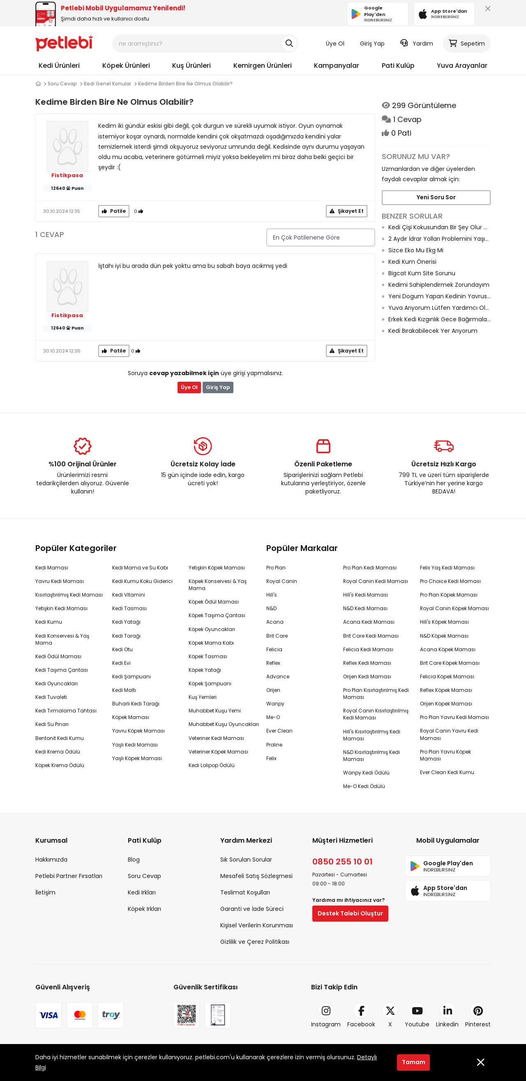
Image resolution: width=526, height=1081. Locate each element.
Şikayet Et (347, 210)
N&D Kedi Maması (365, 608)
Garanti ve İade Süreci (252, 909)
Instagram (326, 1015)
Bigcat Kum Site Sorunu (421, 273)
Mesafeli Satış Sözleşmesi (256, 876)
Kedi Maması (51, 567)
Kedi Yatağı (126, 621)
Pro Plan (276, 567)
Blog (134, 859)
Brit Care (277, 635)
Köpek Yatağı (205, 669)
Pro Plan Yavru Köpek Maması (445, 755)
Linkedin (447, 1015)
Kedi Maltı (124, 690)
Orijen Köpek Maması (446, 703)
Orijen (273, 690)
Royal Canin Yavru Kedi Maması (449, 734)
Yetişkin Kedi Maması (61, 608)
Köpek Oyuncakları (212, 629)
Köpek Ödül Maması (214, 601)
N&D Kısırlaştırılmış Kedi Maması (371, 756)
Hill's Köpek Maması (444, 621)
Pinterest (478, 1015)
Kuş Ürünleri (191, 65)
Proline (274, 744)
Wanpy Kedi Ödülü (366, 772)
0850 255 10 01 (342, 861)
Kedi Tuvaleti (51, 697)
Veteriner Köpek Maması (218, 751)
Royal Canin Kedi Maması (375, 581)
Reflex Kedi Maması (367, 662)
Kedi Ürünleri (59, 65)
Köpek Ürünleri (126, 65)
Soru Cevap (62, 83)
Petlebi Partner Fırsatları (68, 876)
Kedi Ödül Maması (58, 656)
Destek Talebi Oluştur (350, 913)
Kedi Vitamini (128, 594)
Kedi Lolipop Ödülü (212, 765)
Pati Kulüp (398, 65)
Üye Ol (335, 43)
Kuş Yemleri (203, 697)
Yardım (416, 43)
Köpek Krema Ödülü (59, 765)
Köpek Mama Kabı (211, 642)
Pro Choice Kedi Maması (450, 581)
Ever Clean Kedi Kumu (447, 772)
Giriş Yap (372, 43)
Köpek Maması (130, 717)
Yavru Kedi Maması (59, 581)
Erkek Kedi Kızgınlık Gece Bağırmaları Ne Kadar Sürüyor (439, 319)
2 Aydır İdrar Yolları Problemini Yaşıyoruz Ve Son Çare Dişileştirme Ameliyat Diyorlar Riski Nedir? (439, 239)
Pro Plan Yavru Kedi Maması (454, 717)
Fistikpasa (67, 175)
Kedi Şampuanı (131, 676)
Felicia (274, 649)
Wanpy (275, 703)
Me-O (273, 717)
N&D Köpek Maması (444, 635)
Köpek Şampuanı (210, 683)
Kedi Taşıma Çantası (61, 669)
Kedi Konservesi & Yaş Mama (62, 639)
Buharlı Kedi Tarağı (135, 703)
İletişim (45, 892)
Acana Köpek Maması (447, 649)
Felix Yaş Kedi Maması (447, 567)
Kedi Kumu (48, 621)
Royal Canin (281, 581)
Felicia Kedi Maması (368, 649)
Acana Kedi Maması (368, 621)
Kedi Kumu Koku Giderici (142, 581)
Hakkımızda (51, 859)
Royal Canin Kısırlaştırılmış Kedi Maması (375, 714)
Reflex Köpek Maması (446, 690)
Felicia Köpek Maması (447, 676)
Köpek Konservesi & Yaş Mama (218, 585)
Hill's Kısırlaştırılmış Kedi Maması (371, 735)
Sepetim (467, 43)
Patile (114, 210)
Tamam (413, 1062)
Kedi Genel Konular (107, 83)
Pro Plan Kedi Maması (370, 567)
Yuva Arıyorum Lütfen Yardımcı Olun (439, 308)
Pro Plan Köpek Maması (449, 594)
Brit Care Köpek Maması (450, 662)
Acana (275, 621)
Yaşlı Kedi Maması (135, 744)
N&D (271, 608)
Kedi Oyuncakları (56, 683)
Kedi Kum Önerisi (412, 262)
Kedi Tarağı (126, 635)
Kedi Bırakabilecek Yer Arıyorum (433, 331)
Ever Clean (279, 730)
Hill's (271, 594)
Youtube (417, 1015)
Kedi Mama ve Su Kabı (140, 567)
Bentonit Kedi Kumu (59, 738)
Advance (277, 676)
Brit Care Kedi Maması (371, 635)
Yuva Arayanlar (462, 65)
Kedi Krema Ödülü (57, 751)
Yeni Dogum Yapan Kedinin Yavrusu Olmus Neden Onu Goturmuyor (439, 296)
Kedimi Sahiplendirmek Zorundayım (438, 285)
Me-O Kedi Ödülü (364, 786)
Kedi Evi (121, 662)
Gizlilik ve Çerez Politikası (254, 942)
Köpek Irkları (144, 909)
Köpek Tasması (208, 656)
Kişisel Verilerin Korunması (256, 925)
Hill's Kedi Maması (365, 594)
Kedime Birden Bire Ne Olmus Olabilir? (185, 83)
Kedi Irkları (142, 892)
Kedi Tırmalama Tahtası (66, 710)
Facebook (361, 1015)
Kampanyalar (336, 65)
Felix (271, 758)
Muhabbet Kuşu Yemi (215, 710)
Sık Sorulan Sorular (246, 859)
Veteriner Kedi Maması (216, 738)
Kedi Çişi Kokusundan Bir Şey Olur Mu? (439, 227)
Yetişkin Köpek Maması (217, 567)
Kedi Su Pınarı (52, 724)
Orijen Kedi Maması (367, 676)
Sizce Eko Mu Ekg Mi (415, 250)
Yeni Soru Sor (436, 197)
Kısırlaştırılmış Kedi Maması (69, 594)
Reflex (273, 662)
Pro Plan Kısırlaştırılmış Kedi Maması (376, 694)
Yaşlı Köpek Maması (137, 758)
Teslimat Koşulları (245, 892)
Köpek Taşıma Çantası (217, 615)
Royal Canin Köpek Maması (454, 608)
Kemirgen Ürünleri (262, 65)
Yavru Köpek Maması (138, 730)
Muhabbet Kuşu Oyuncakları (224, 724)
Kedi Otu (122, 649)
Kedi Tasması (129, 608)
